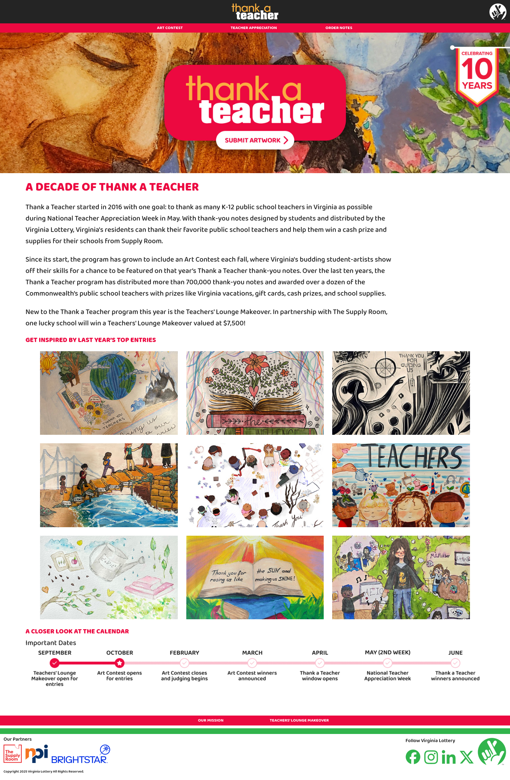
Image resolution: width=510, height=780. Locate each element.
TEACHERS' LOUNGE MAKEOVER (299, 720)
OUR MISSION (210, 720)
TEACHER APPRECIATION (254, 27)
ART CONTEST (170, 27)
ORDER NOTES (338, 27)
